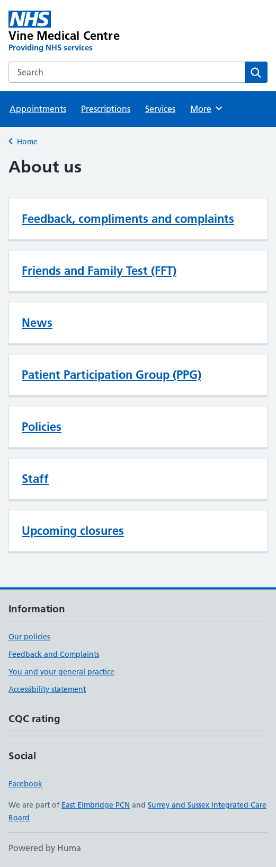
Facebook (25, 783)
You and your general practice (61, 672)
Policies (41, 426)
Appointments (38, 108)
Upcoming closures (73, 530)
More (207, 108)
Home (27, 141)
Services (160, 108)
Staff (35, 478)
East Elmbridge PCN (95, 805)
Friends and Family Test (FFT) (99, 270)
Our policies (29, 636)
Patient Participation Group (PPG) (111, 374)
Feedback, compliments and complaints (128, 218)
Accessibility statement (47, 689)
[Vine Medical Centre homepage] (86, 32)
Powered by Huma (44, 848)
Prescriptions (105, 108)
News (37, 322)
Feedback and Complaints (53, 654)
